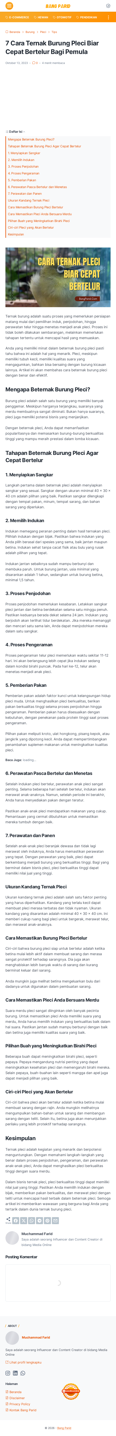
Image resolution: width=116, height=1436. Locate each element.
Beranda (13, 1392)
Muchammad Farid (36, 1337)
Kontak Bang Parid (20, 1410)
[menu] (9, 6)
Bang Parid (64, 1428)
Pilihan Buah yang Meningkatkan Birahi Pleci (39, 221)
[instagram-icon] (7, 1373)
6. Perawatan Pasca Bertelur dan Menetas (37, 187)
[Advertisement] (58, 97)
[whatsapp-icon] (23, 1373)
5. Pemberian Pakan (22, 180)
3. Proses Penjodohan (23, 166)
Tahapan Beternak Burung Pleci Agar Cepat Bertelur (44, 146)
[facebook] (15, 1220)
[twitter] (23, 1220)
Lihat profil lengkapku (23, 1362)
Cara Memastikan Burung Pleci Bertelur (35, 207)
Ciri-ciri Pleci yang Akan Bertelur (31, 227)
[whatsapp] (31, 1220)
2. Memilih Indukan (21, 160)
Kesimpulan (16, 234)
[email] (55, 1220)
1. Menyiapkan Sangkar (24, 153)
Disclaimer (15, 1398)
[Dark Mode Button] (108, 6)
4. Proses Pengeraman (23, 173)
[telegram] (39, 1220)
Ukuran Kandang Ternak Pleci (28, 200)
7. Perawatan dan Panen (24, 193)
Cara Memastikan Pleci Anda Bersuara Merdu (40, 214)
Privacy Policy (17, 1404)
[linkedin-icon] (15, 1373)
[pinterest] (47, 1220)
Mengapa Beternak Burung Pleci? (31, 139)
